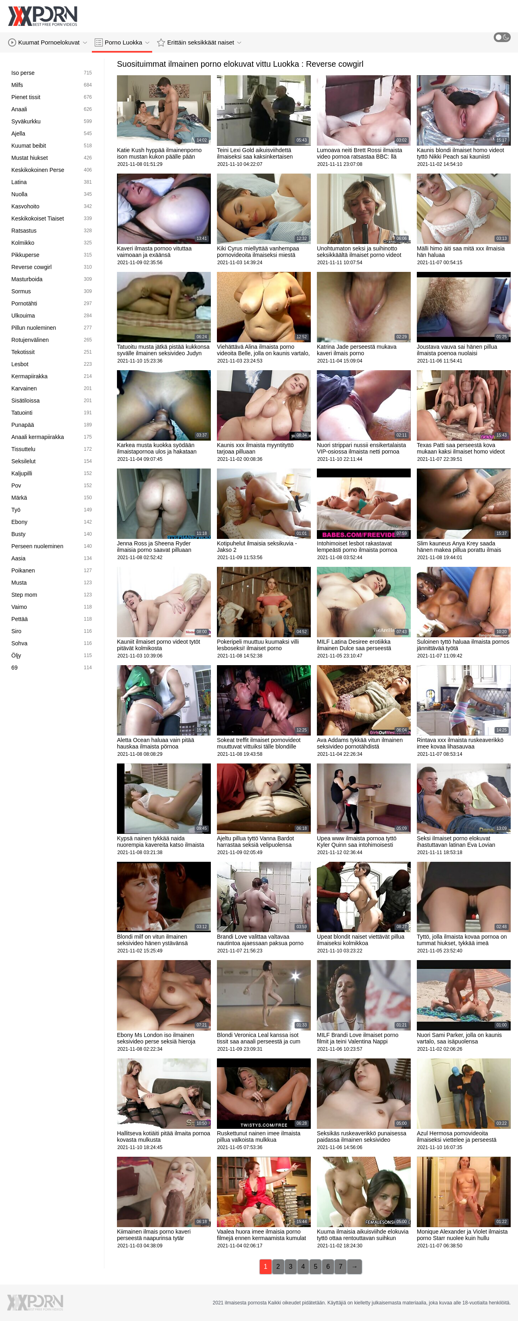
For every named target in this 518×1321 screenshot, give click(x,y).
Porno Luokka (122, 42)
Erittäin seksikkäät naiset (199, 42)
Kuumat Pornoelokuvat (47, 42)
